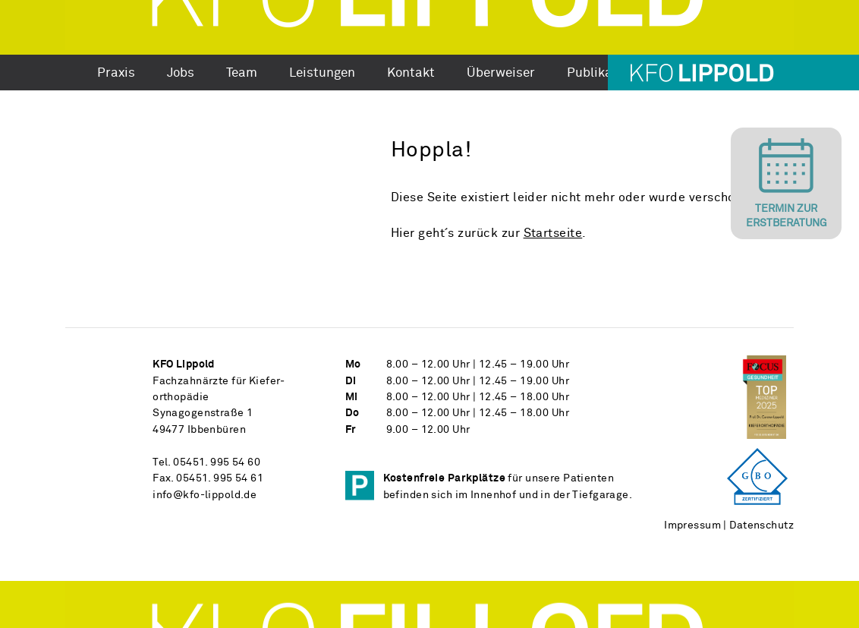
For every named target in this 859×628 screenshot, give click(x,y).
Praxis (116, 74)
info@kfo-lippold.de (204, 495)
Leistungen (322, 74)
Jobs (180, 74)
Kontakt (411, 74)
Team (241, 74)
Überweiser (501, 74)
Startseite (553, 233)
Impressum (692, 525)
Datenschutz (761, 525)
